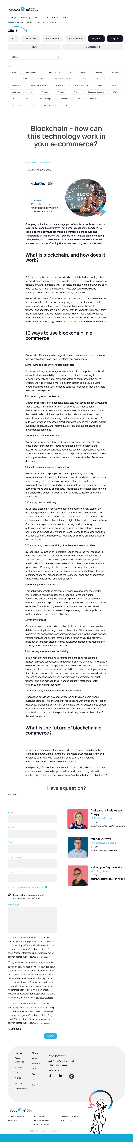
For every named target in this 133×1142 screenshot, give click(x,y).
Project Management (96, 92)
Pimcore (45, 92)
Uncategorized (92, 46)
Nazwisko (32, 840)
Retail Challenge (45, 99)
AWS (25, 79)
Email (32, 854)
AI (70, 72)
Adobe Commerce (32, 72)
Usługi (13, 17)
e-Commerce (52, 38)
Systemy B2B (95, 99)
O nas (45, 17)
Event (100, 85)
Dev (97, 79)
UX (33, 105)
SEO (78, 99)
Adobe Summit (54, 72)
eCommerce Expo (81, 85)
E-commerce (16, 85)
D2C (84, 79)
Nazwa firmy (32, 884)
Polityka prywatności (57, 1063)
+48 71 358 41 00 (67, 1128)
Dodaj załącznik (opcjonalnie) (28, 902)
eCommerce (60, 85)
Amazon (99, 72)
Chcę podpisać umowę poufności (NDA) (29, 894)
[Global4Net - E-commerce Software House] (23, 9)
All (13, 38)
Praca (76, 92)
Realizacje (26, 17)
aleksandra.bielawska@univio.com (108, 833)
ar (12, 79)
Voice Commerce (50, 105)
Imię (32, 825)
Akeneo (83, 72)
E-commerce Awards (38, 85)
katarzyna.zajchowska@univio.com (109, 886)
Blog (37, 17)
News (34, 46)
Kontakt (66, 17)
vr (67, 105)
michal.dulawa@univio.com (104, 858)
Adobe (14, 72)
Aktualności (30, 38)
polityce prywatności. (42, 964)
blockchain (40, 79)
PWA (115, 92)
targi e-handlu (17, 105)
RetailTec (64, 99)
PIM (31, 92)
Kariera (55, 17)
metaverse (16, 92)
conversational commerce (63, 79)
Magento (96, 38)
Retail (27, 99)
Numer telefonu (32, 869)
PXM (13, 99)
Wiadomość (32, 925)
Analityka (115, 72)
